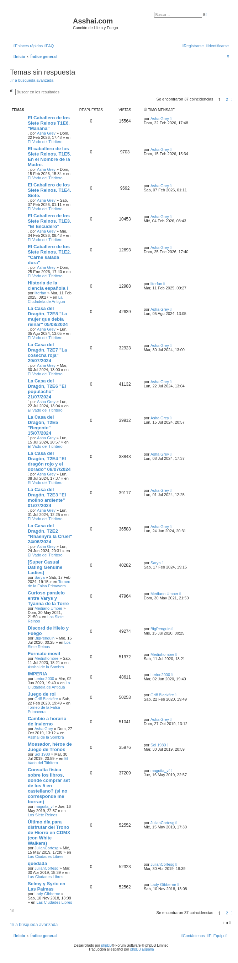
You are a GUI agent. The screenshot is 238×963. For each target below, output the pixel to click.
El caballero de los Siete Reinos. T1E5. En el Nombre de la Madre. (49, 156)
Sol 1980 (42, 754)
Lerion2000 (44, 678)
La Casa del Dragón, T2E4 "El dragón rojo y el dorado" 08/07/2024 (49, 461)
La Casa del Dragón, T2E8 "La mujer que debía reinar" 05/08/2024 (48, 316)
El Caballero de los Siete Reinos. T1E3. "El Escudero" (49, 221)
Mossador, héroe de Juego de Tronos (50, 746)
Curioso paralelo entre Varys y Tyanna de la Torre (48, 598)
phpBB (106, 945)
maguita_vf (44, 806)
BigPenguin (44, 638)
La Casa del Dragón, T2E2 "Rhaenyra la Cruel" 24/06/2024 (50, 533)
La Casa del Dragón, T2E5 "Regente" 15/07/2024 (43, 425)
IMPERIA (37, 673)
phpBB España (142, 949)
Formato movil (44, 653)
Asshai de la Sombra (46, 667)
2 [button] (227, 99)
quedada (37, 863)
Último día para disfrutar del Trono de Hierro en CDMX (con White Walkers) (49, 832)
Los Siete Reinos (49, 644)
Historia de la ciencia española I (48, 285)
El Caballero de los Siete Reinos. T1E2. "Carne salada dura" (49, 254)
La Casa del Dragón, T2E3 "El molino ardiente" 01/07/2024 (47, 497)
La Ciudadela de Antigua (46, 299)
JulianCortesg (46, 848)
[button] (231, 99)
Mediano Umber (48, 608)
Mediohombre (46, 658)
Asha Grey (46, 133)
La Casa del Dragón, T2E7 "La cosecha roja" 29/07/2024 (47, 352)
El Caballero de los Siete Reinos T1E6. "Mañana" (49, 123)
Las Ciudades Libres (45, 856)
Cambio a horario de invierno (47, 721)
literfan (40, 293)
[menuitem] (49, 46)
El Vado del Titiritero (45, 142)
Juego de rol (41, 694)
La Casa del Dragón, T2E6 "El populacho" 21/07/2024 (47, 388)
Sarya (40, 577)
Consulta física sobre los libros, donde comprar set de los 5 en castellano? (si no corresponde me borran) (49, 785)
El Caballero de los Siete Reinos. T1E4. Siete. (49, 190)
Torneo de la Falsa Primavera (49, 584)
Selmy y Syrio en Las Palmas (46, 886)
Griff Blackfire (46, 699)
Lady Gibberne (47, 894)
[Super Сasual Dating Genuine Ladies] (45, 567)
